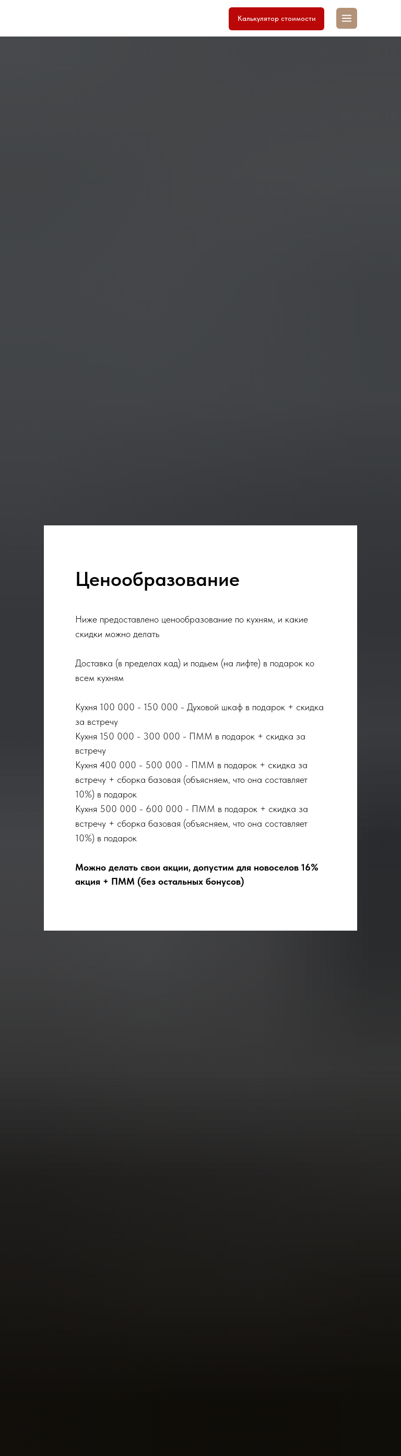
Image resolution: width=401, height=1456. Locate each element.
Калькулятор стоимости (277, 18)
